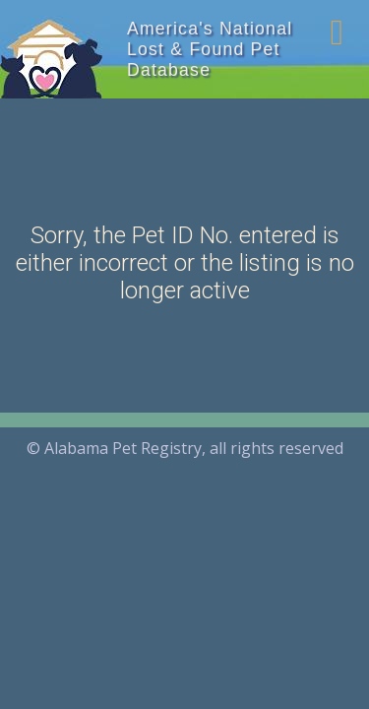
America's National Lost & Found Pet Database (209, 49)
